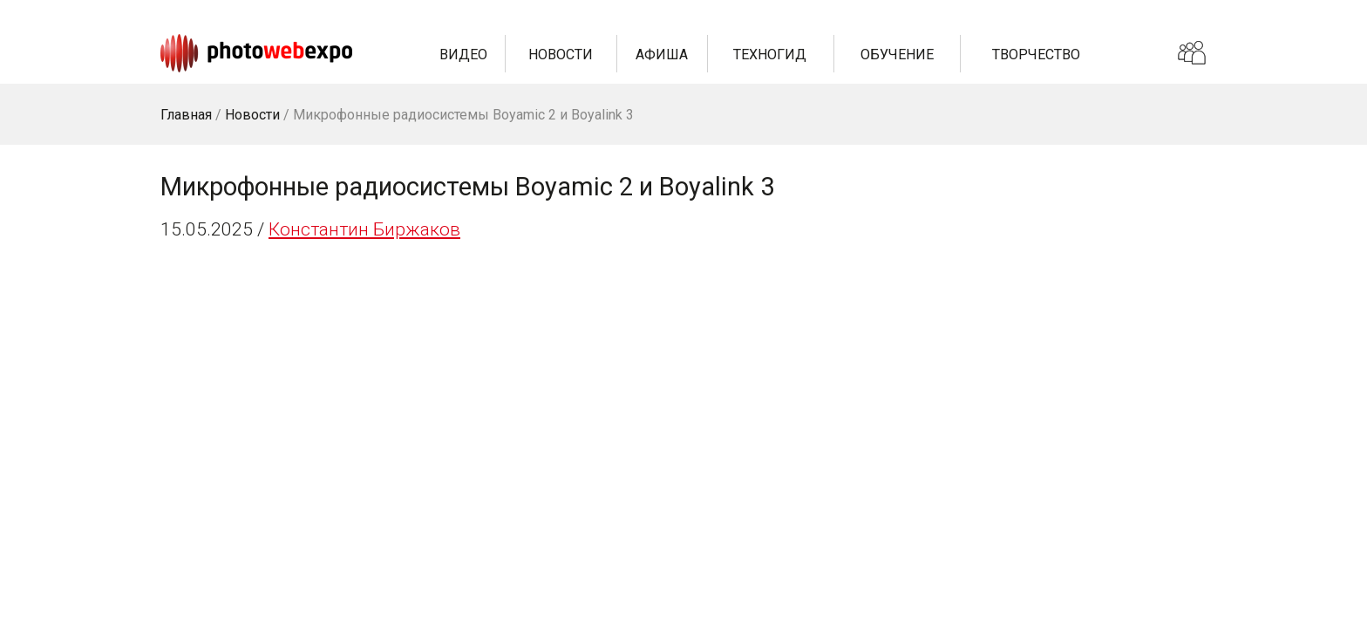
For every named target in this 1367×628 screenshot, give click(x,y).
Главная (186, 114)
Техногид (769, 54)
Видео (463, 54)
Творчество (1036, 54)
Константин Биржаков (364, 229)
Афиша (662, 54)
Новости (560, 54)
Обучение (897, 54)
